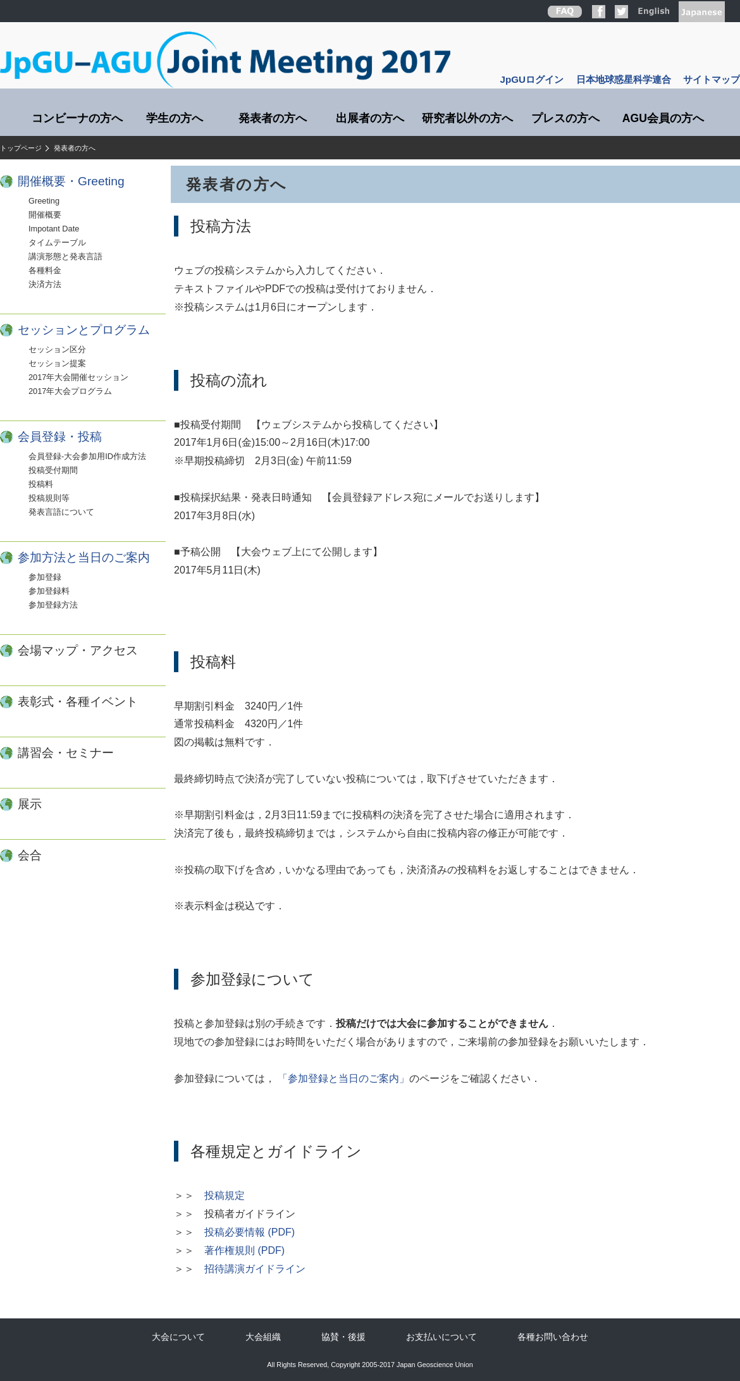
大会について (178, 1337)
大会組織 (263, 1337)
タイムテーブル (57, 242)
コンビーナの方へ (77, 118)
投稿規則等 (49, 498)
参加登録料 (49, 591)
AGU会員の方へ (663, 118)
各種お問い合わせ (552, 1337)
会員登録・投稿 (60, 436)
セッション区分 (57, 349)
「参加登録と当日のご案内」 (343, 1078)
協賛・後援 (343, 1337)
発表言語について (61, 512)
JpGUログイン (532, 79)
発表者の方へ (272, 118)
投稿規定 (224, 1195)
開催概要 (44, 214)
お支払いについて (441, 1337)
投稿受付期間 (53, 470)
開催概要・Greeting (71, 181)
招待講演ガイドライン (254, 1268)
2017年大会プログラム (70, 391)
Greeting (43, 201)
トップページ (21, 148)
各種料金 (44, 270)
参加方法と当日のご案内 (84, 557)
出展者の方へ (370, 118)
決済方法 (44, 284)
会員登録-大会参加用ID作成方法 (87, 456)
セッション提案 (57, 363)
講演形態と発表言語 (65, 256)
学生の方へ (174, 118)
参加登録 (44, 577)
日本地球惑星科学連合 (623, 79)
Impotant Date (53, 228)
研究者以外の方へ (467, 118)
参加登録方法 (53, 605)
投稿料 (40, 484)
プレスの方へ (565, 118)
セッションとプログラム (84, 329)
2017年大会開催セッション (78, 377)
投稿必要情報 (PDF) (249, 1232)
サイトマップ (711, 79)
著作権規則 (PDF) (244, 1250)
